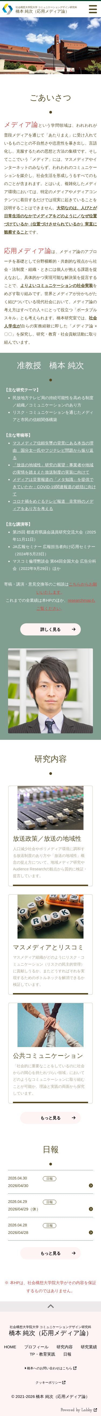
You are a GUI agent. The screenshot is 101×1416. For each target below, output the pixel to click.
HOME (10, 1347)
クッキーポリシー (50, 1382)
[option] (50, 45)
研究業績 (89, 1347)
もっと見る (50, 1118)
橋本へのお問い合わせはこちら (50, 1368)
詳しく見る (50, 629)
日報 (67, 1354)
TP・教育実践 (42, 1354)
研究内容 (65, 1347)
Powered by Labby (79, 1410)
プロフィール (36, 1347)
